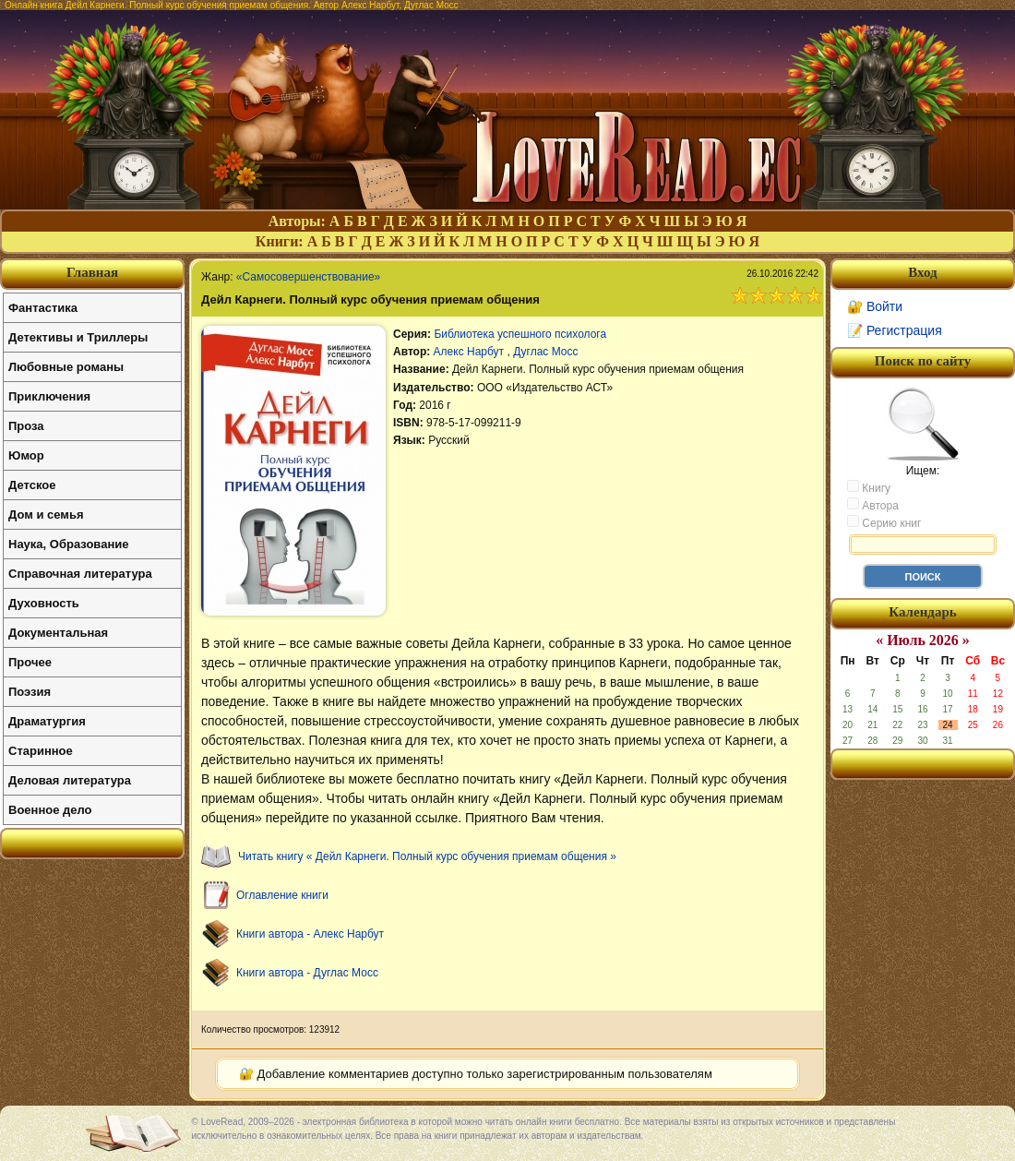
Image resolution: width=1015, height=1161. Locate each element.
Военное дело (50, 810)
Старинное (40, 751)
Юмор (26, 455)
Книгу (868, 487)
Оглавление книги (282, 895)
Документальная (58, 633)
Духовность (43, 603)
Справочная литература (80, 573)
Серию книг (884, 522)
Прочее (30, 662)
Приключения (49, 396)
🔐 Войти (874, 306)
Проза (26, 426)
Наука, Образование (68, 544)
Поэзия (29, 692)
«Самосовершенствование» (308, 276)
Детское (31, 485)
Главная (92, 272)
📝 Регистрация (894, 330)
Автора (873, 504)
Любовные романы (66, 367)
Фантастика (43, 308)
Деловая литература (69, 780)
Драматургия (47, 721)
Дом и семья (46, 514)
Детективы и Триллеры (78, 337)
